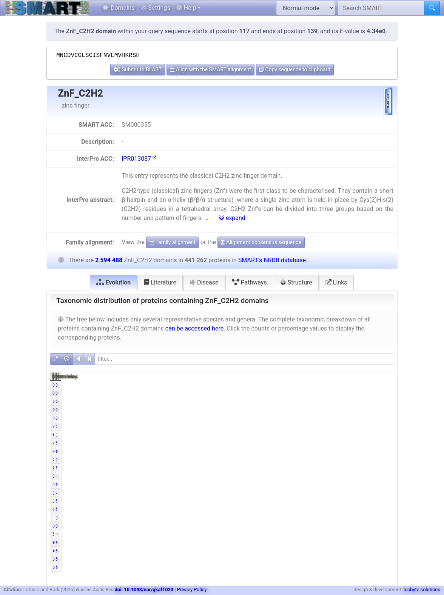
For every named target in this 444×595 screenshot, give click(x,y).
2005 (359, 418)
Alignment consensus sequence (261, 242)
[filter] (244, 359)
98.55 (334, 426)
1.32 (335, 534)
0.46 (335, 385)
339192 (307, 460)
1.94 (384, 509)
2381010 (354, 460)
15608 (357, 518)
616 (312, 543)
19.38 (382, 468)
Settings (155, 7)
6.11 (335, 501)
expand (232, 217)
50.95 (334, 476)
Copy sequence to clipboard (294, 69)
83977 (309, 468)
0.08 (384, 385)
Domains (118, 7)
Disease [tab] (204, 282)
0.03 (384, 451)
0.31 (335, 484)
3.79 (384, 443)
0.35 (384, 484)
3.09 (335, 493)
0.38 (335, 418)
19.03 (334, 468)
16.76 (382, 426)
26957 (309, 501)
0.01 (384, 559)
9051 (359, 484)
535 (360, 559)
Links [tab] (336, 282)
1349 (310, 484)
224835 (307, 476)
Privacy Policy (192, 589)
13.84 (334, 435)
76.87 (334, 460)
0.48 (384, 534)
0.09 (335, 559)
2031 (310, 385)
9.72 (335, 443)
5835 (310, 534)
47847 (357, 493)
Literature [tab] (160, 282)
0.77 (335, 401)
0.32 (335, 526)
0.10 (335, 451)
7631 (310, 518)
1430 (310, 526)
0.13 (384, 401)
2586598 (354, 426)
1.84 (384, 493)
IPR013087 (139, 158)
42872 (309, 443)
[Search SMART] (381, 8)
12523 (357, 534)
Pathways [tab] (249, 282)
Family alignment (173, 242)
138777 (356, 435)
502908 (356, 468)
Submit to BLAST (138, 69)
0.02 (384, 543)
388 (312, 559)
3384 (310, 401)
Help (186, 7)
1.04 (384, 501)
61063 (309, 435)
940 (360, 543)
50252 (357, 509)
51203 (357, 501)
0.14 (335, 543)
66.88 (382, 476)
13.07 (382, 460)
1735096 (354, 476)
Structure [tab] (296, 282)
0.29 (384, 518)
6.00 (335, 509)
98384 (357, 443)
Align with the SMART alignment (210, 69)
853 (360, 451)
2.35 (384, 435)
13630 (309, 493)
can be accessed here (194, 328)
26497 (309, 509)
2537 (359, 526)
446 (312, 451)
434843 (307, 426)
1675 (310, 418)
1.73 (335, 518)
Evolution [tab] (113, 282)
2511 (359, 385)
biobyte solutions (422, 589)
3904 (359, 401)
